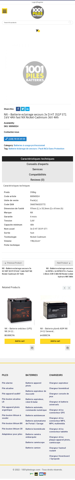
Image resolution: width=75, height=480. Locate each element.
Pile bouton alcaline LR (11, 400)
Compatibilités (37, 174)
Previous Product (14, 263)
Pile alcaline (7, 388)
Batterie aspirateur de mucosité (36, 392)
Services (37, 169)
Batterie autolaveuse (35, 415)
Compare (32, 347)
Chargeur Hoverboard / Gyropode (59, 457)
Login (34, 2)
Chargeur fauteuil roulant (57, 449)
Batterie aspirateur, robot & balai (35, 400)
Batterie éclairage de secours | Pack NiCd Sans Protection (36, 148)
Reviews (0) (37, 179)
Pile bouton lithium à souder (11, 416)
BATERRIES (32, 375)
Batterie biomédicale (35, 429)
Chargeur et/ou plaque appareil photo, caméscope (59, 440)
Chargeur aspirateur (58, 383)
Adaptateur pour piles (12, 434)
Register (40, 2)
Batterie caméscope (35, 442)
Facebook (18, 109)
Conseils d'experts (37, 164)
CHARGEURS (56, 375)
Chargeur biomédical (59, 388)
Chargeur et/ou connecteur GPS (57, 411)
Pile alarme (7, 383)
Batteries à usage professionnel (29, 145)
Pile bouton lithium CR (12, 429)
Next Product (62, 263)
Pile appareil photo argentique (11, 408)
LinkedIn (27, 109)
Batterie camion (33, 448)
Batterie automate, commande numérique (36, 408)
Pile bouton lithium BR (12, 423)
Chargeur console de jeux (59, 395)
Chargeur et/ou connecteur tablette (58, 430)
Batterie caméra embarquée (33, 435)
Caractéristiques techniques (37, 158)
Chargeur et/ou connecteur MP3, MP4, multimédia (57, 421)
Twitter (23, 109)
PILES (5, 375)
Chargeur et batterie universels (58, 403)
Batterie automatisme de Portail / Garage (36, 422)
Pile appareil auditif (11, 394)
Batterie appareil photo (33, 384)
